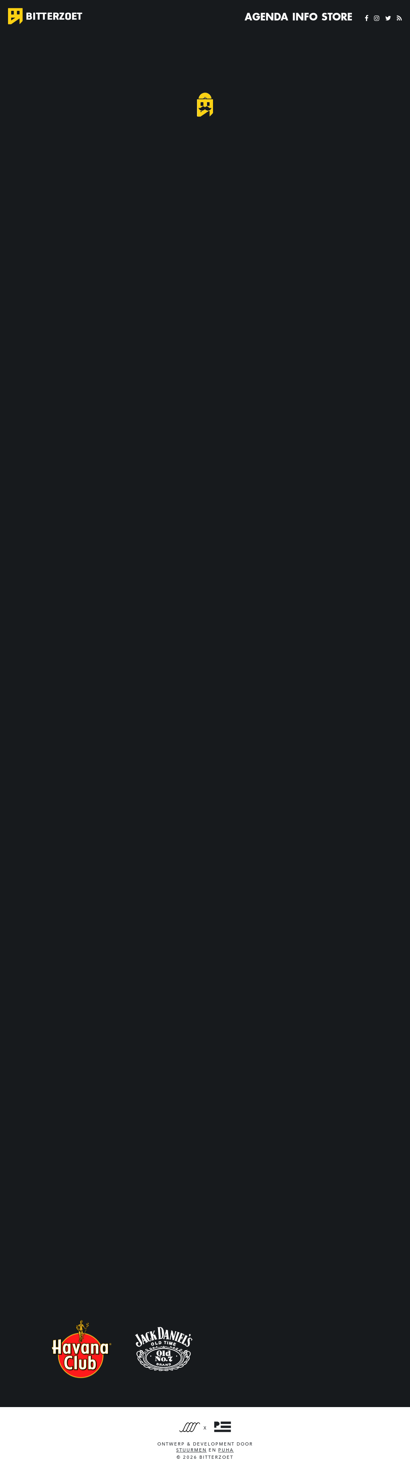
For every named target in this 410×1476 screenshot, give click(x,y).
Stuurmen (191, 1450)
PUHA (226, 1450)
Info (305, 17)
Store (337, 17)
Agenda (266, 17)
